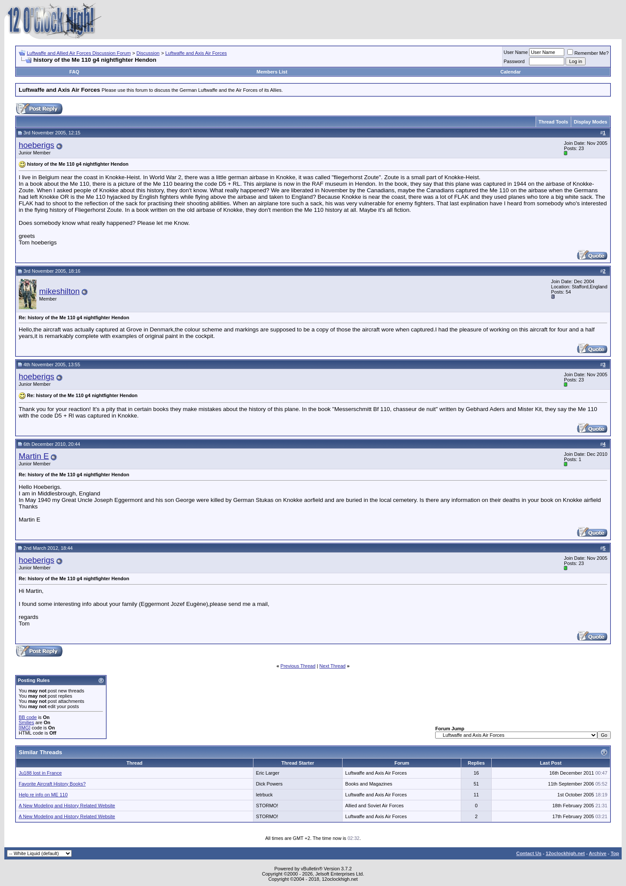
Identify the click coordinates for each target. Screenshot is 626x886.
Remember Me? (588, 53)
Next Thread (333, 666)
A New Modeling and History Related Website (67, 805)
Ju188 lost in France (40, 773)
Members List (271, 71)
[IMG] (24, 727)
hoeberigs (36, 145)
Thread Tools (553, 121)
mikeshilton (59, 291)
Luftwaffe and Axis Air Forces (196, 53)
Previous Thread (298, 666)
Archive (597, 853)
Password (514, 61)
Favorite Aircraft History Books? (52, 783)
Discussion (148, 53)
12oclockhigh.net (565, 853)
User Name (516, 52)
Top (615, 853)
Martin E (34, 456)
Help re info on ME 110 (43, 794)
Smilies (26, 722)
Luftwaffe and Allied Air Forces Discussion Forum (79, 53)
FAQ (75, 71)
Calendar (510, 71)
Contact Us (528, 853)
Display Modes (590, 121)
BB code (28, 717)
